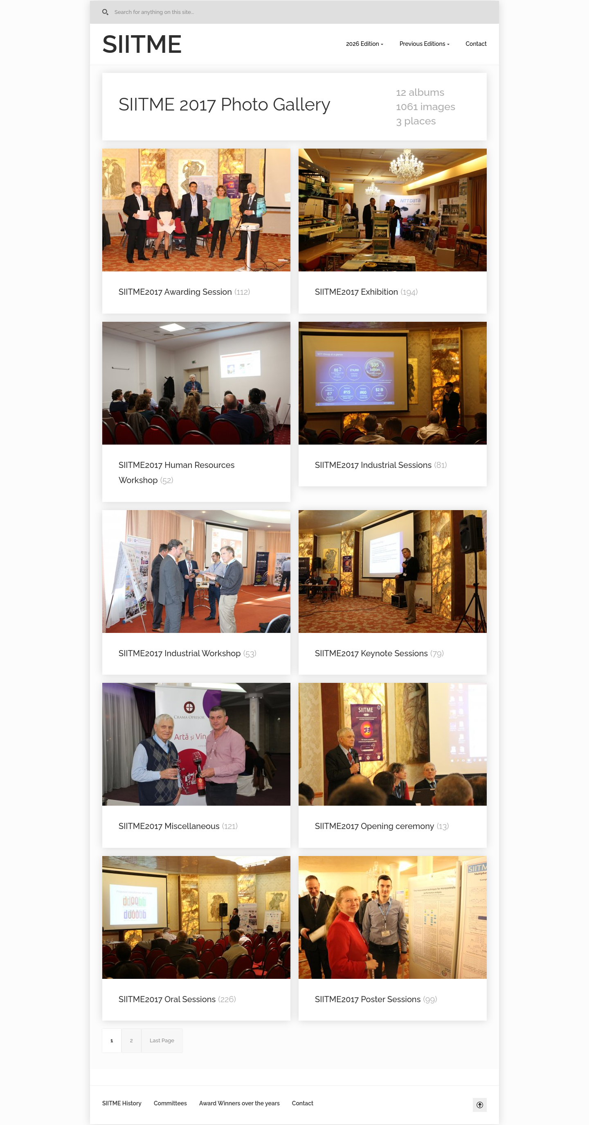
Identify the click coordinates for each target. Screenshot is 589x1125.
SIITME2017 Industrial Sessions (373, 465)
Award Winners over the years (239, 1103)
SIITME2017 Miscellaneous (169, 826)
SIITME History (122, 1103)
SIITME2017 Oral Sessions (167, 999)
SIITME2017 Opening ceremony (374, 826)
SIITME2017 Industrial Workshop (180, 653)
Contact (476, 44)
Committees (170, 1103)
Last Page (162, 1040)
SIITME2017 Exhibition (356, 292)
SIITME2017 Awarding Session (175, 292)
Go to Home (106, 12)
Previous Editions (422, 44)
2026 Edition (362, 44)
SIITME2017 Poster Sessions (367, 999)
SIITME (142, 44)
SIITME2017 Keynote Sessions (371, 653)
